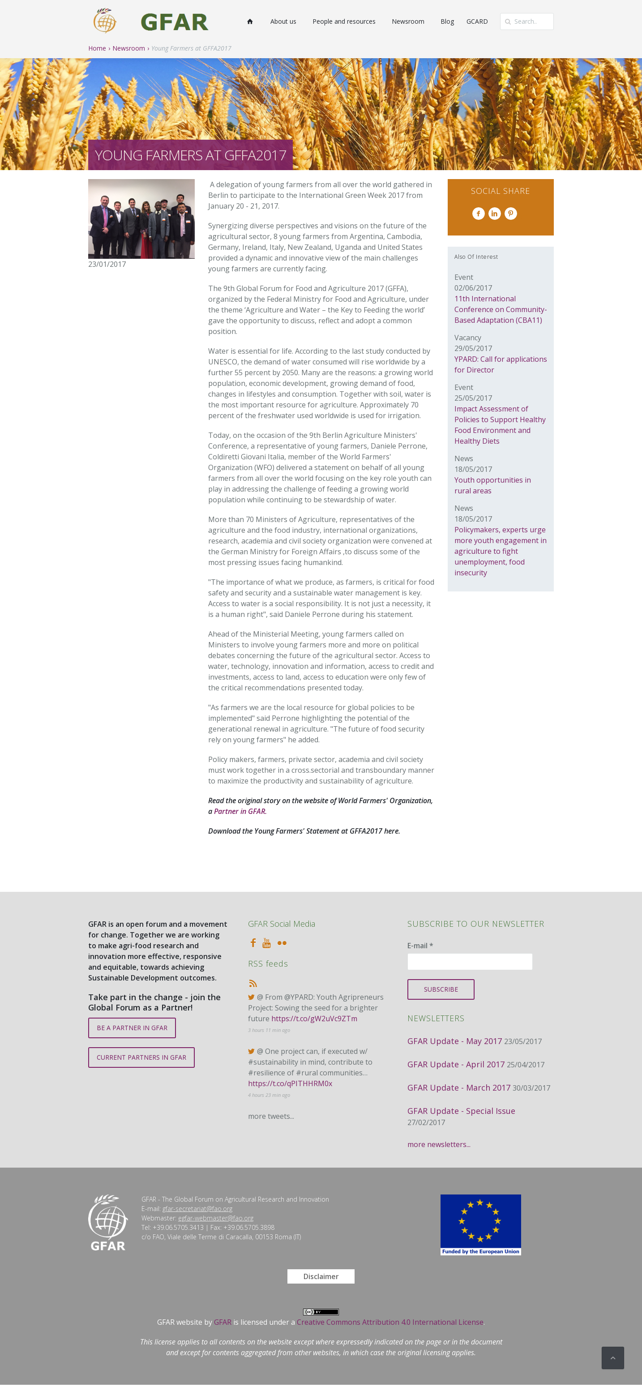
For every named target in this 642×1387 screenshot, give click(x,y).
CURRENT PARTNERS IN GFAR (141, 1057)
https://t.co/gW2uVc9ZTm (314, 1018)
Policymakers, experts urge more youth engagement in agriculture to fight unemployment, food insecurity (500, 551)
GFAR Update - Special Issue (461, 1110)
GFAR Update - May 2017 (454, 1041)
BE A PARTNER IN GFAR (132, 1027)
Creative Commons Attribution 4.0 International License (390, 1322)
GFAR (222, 1322)
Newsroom (128, 48)
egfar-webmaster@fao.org (215, 1218)
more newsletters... (439, 1144)
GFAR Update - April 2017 (456, 1064)
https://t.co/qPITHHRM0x (290, 1083)
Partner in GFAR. (240, 811)
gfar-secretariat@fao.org (197, 1208)
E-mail (420, 945)
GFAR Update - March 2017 (458, 1087)
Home (97, 48)
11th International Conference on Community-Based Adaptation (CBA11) (500, 309)
